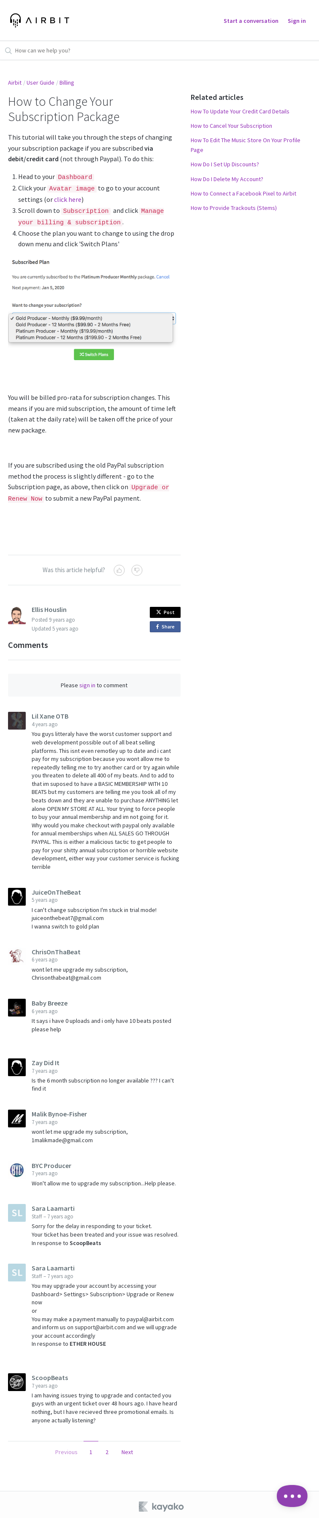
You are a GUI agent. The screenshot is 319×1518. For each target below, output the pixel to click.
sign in (87, 682)
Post (165, 609)
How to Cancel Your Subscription (231, 125)
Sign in (297, 21)
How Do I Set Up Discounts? (225, 164)
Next (127, 1448)
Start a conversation (251, 21)
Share (167, 623)
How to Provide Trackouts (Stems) (234, 208)
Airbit (15, 82)
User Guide (40, 82)
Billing (66, 82)
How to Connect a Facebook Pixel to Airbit (243, 193)
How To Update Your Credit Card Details (240, 111)
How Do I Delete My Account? (227, 179)
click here (67, 198)
